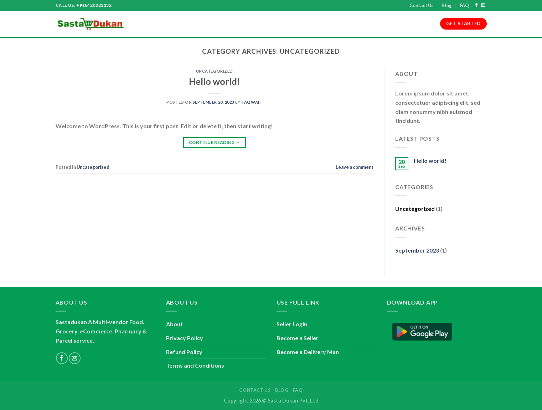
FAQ (464, 5)
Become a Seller (298, 337)
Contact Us (421, 5)
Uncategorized (214, 71)
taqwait (251, 102)
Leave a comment (354, 167)
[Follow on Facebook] (476, 5)
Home (143, 24)
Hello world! (214, 81)
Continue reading (214, 142)
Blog (447, 5)
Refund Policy (317, 24)
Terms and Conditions (214, 24)
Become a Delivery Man (308, 351)
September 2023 (417, 250)
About (167, 24)
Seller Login (292, 324)
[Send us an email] (483, 5)
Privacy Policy (271, 24)
